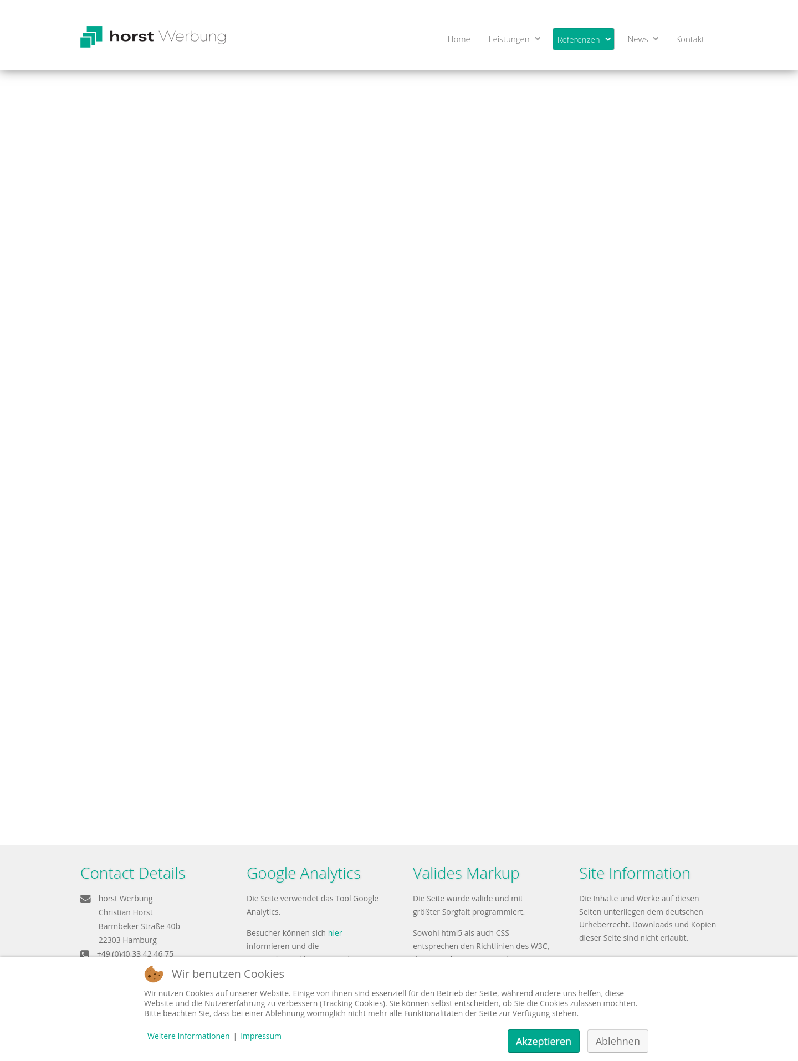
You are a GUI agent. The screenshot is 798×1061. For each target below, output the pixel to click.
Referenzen (578, 39)
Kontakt (690, 38)
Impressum (261, 1036)
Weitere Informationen (188, 1036)
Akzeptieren (543, 1041)
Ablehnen (618, 1041)
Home (459, 38)
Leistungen (509, 38)
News (638, 38)
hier (335, 932)
